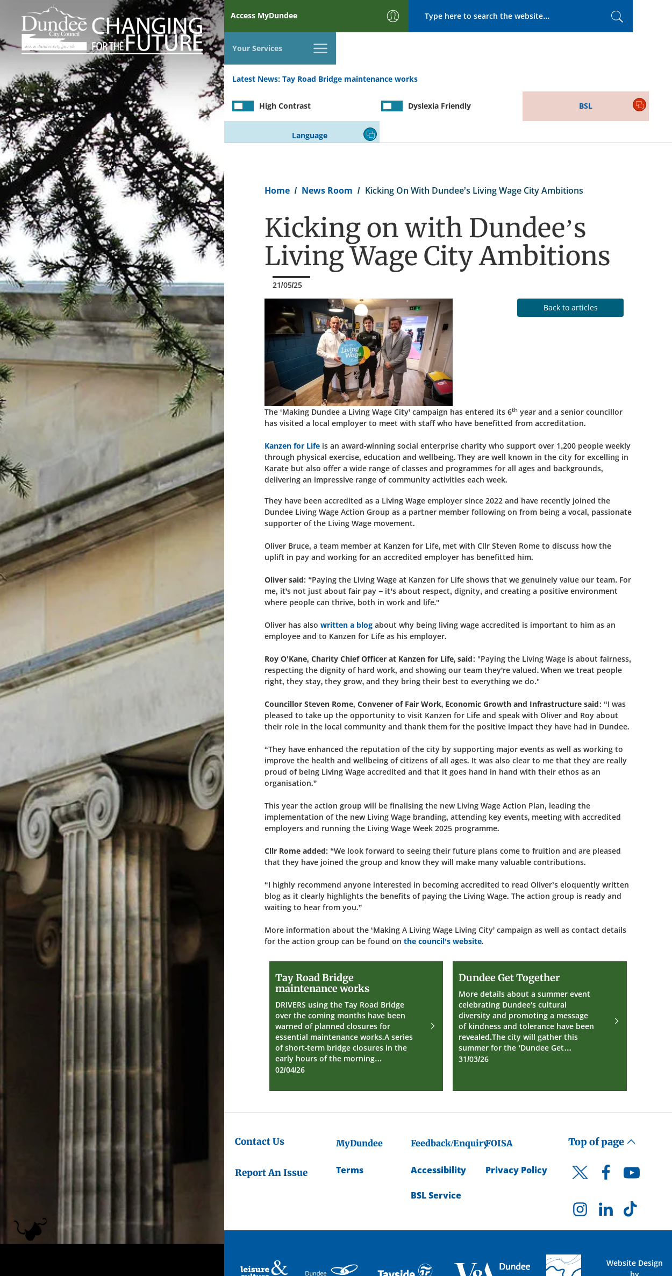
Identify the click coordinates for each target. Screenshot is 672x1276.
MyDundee (359, 1090)
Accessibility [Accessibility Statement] (438, 1118)
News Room (327, 138)
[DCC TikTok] (632, 1159)
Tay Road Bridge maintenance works (350, 47)
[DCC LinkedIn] (606, 1159)
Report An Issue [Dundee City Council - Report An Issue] (271, 1120)
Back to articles (571, 255)
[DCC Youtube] (632, 1123)
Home (277, 138)
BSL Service (436, 1143)
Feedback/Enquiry (450, 1090)
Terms (349, 1118)
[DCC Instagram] (580, 1159)
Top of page (602, 1089)
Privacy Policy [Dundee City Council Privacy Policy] (516, 1118)
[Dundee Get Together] (540, 973)
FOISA (498, 1090)
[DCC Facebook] (606, 1123)
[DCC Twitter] (580, 1129)
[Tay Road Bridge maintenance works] (356, 973)
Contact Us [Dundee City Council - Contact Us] (259, 1089)
